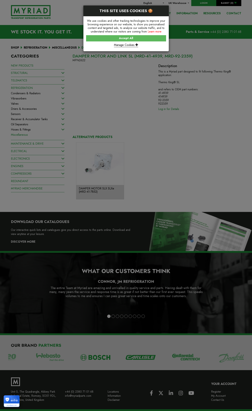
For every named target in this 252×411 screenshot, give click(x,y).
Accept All (126, 38)
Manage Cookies (126, 45)
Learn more (154, 31)
